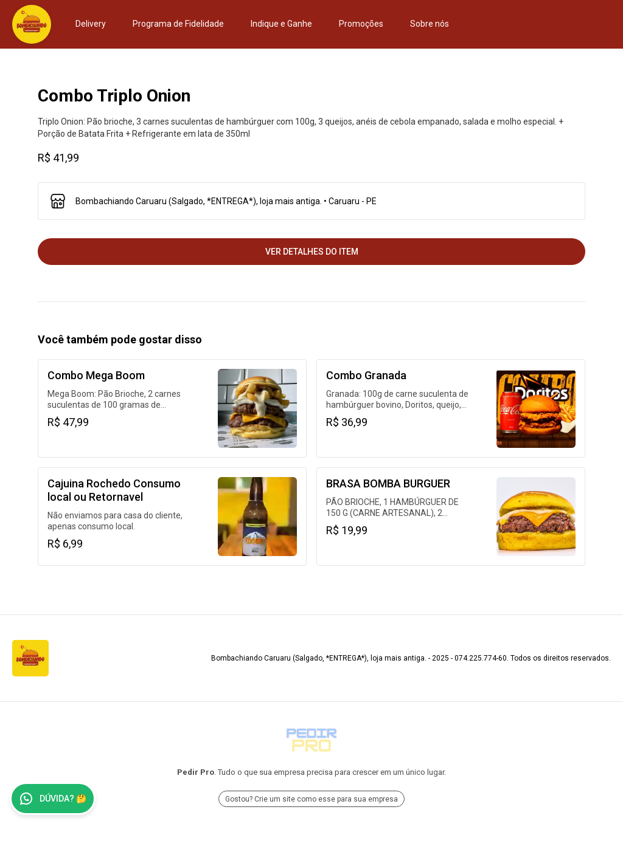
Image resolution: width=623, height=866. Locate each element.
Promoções (361, 24)
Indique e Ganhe (281, 24)
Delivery (90, 24)
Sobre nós (429, 24)
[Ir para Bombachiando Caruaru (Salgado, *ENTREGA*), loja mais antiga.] (31, 24)
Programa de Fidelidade (178, 24)
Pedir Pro (195, 772)
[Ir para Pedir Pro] (311, 740)
